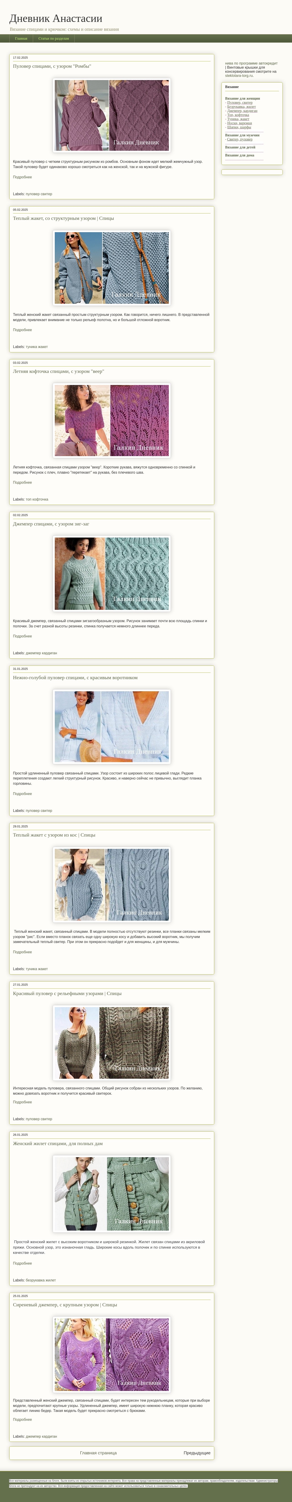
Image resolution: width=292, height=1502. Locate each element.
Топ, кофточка (238, 115)
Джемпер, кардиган (242, 111)
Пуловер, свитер (240, 102)
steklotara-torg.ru (239, 76)
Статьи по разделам (54, 38)
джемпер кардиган (41, 653)
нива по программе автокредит (251, 63)
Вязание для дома (239, 155)
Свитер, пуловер (240, 139)
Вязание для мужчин (242, 135)
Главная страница (98, 1452)
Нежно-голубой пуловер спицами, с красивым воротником (75, 677)
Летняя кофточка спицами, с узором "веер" (58, 371)
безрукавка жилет (41, 1280)
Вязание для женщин (242, 98)
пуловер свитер (39, 194)
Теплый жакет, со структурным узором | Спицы (63, 218)
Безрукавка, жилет (241, 107)
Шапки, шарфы (239, 127)
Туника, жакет (238, 119)
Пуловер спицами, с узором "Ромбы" (52, 66)
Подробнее (22, 177)
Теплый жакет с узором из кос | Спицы (54, 835)
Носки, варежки (239, 123)
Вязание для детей (240, 147)
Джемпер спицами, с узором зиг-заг (51, 524)
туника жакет (37, 347)
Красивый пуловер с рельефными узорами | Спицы (67, 993)
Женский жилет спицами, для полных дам (58, 1143)
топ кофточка (37, 499)
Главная (21, 38)
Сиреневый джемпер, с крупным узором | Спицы (65, 1304)
